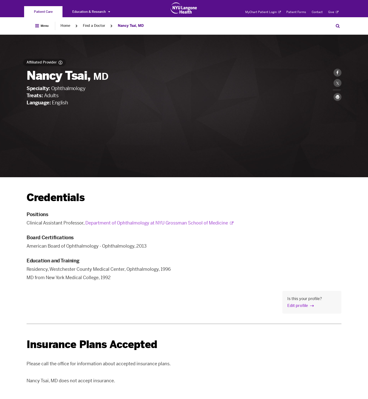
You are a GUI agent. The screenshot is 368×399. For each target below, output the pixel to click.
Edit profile (297, 305)
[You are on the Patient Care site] (43, 11)
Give (333, 12)
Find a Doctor (94, 26)
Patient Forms (296, 12)
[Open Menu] (42, 25)
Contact (317, 12)
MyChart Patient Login (263, 12)
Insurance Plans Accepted (92, 344)
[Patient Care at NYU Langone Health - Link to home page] (184, 8)
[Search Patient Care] (337, 25)
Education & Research (91, 12)
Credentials (56, 197)
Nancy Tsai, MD (131, 26)
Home (65, 26)
